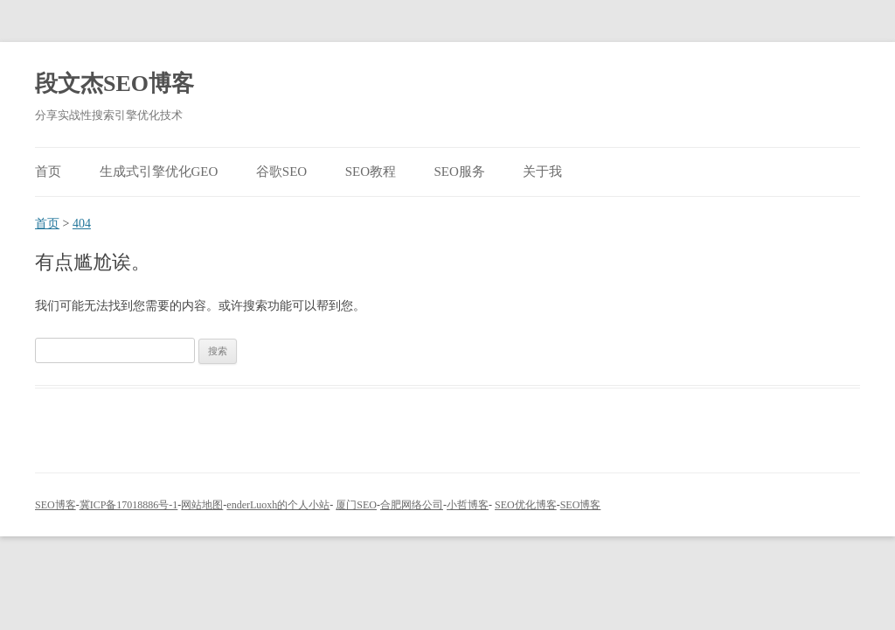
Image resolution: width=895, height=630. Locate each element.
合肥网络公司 (411, 505)
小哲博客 (468, 505)
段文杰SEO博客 (114, 83)
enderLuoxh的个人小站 (278, 505)
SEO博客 (55, 505)
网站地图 (202, 505)
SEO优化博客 (526, 505)
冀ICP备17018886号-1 (129, 505)
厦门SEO (356, 505)
